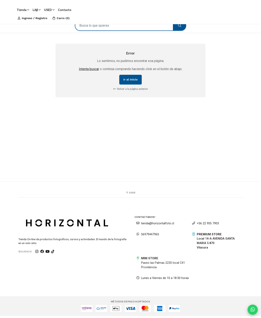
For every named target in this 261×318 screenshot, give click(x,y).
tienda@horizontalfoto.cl (155, 225)
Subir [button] (130, 194)
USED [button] (49, 10)
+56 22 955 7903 (205, 225)
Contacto (64, 10)
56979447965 (147, 236)
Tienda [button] (23, 10)
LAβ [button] (37, 10)
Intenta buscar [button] (89, 71)
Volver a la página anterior (130, 90)
